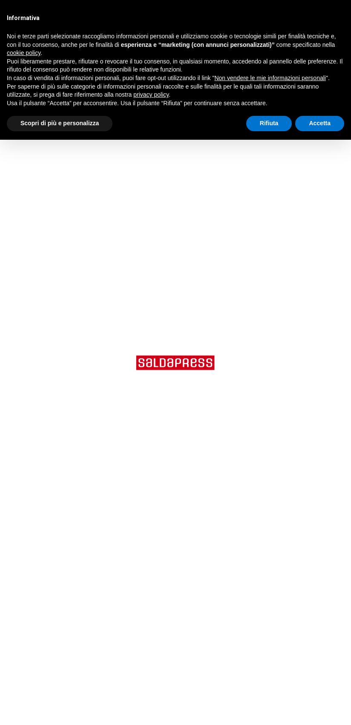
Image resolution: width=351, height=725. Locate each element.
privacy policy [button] (151, 94)
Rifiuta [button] (269, 123)
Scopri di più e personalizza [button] (59, 123)
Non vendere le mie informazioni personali (269, 78)
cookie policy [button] (23, 52)
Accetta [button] (320, 123)
